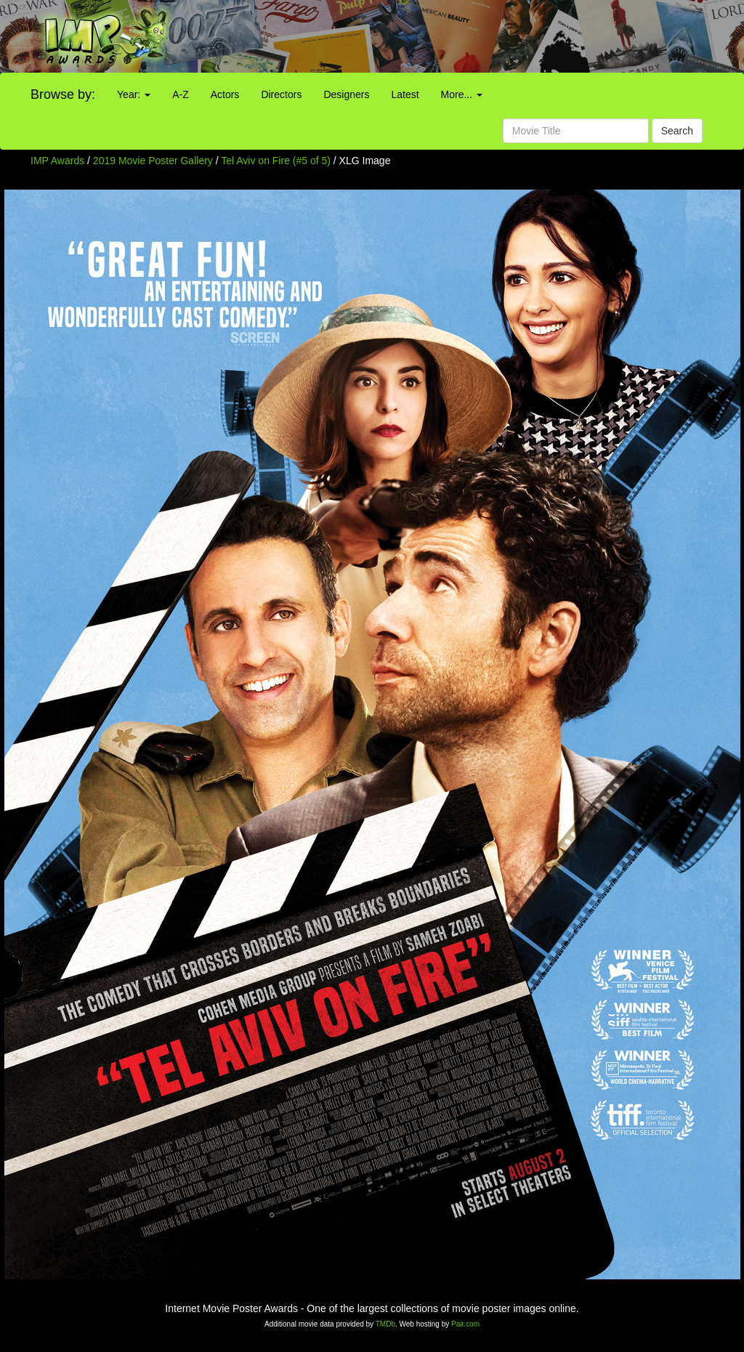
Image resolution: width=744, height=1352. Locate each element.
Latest (404, 94)
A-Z (180, 94)
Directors (281, 94)
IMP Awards (57, 160)
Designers (346, 94)
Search (677, 131)
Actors (225, 94)
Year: (133, 94)
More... (461, 94)
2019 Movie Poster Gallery (153, 160)
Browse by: (63, 94)
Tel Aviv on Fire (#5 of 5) (276, 160)
